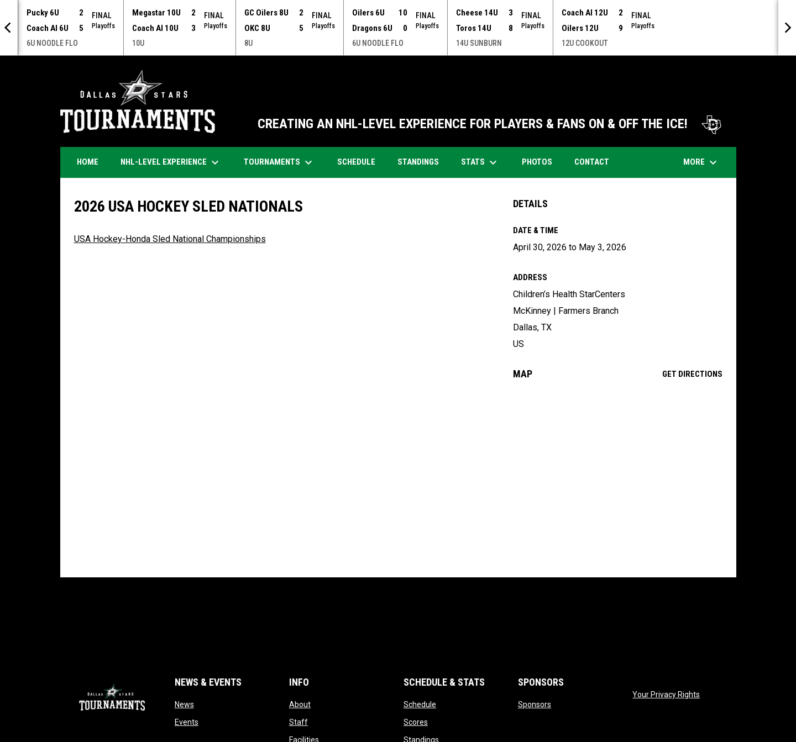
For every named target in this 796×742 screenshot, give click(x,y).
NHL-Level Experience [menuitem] (171, 162)
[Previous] (9, 27)
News (184, 704)
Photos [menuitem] (541, 161)
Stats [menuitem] (480, 162)
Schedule (420, 704)
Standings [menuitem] (418, 162)
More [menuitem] (701, 162)
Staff (298, 722)
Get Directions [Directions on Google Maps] (692, 374)
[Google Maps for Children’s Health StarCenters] (617, 478)
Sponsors (534, 704)
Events (186, 722)
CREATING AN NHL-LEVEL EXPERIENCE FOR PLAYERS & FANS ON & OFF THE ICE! (491, 123)
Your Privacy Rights (666, 694)
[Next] (787, 27)
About (300, 704)
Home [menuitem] (87, 162)
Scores (416, 722)
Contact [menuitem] (591, 162)
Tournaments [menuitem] (279, 162)
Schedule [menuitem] (360, 161)
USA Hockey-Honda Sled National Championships (170, 239)
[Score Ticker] (398, 27)
